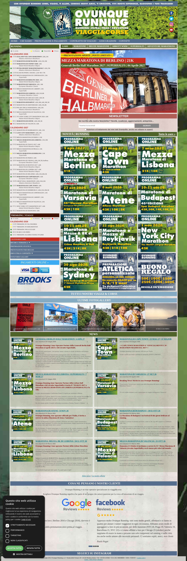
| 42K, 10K (30, 84)
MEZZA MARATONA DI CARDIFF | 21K (30, 89)
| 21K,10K (32, 140)
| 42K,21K (32, 56)
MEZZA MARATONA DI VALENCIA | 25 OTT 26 (142, 441)
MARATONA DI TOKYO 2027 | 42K (28, 144)
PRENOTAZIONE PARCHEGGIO (22, 250)
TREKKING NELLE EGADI (26, 229)
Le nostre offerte (98, 476)
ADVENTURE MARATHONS (161, 46)
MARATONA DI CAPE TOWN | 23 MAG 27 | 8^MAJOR (145, 339)
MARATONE (80, 46)
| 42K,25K (33, 68)
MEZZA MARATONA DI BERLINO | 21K (97, 60)
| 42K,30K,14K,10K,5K (33, 102)
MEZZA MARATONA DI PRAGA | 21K (29, 149)
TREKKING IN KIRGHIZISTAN (27, 227)
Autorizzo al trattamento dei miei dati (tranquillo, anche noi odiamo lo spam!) (119, 129)
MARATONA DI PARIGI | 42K (27, 158)
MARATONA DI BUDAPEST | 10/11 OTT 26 (140, 411)
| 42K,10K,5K (29, 121)
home (14, 41)
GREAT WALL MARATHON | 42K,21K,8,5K (31, 181)
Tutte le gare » (167, 134)
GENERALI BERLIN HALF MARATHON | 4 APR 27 (59, 339)
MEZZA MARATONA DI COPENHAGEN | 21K (32, 75)
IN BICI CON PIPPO (23, 232)
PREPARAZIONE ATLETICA (21, 246)
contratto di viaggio (83, 41)
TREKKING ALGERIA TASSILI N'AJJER (30, 235)
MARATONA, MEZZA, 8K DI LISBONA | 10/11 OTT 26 (61, 441)
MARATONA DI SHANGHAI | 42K (28, 210)
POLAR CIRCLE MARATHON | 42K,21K (30, 107)
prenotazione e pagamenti (51, 41)
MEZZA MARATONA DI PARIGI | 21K (29, 137)
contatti (124, 41)
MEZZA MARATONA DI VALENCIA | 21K (31, 112)
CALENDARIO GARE (18, 239)
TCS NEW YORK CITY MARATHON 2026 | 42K (32, 116)
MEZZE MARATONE (99, 46)
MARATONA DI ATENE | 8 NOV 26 (51, 411)
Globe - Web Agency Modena (93, 559)
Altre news (86, 476)
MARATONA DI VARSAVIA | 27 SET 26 (138, 374)
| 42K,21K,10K (32, 61)
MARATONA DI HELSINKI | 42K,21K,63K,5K (32, 174)
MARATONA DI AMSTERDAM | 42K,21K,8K (32, 105)
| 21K (31, 153)
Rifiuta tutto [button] (33, 548)
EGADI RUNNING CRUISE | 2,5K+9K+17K (31, 73)
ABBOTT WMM (119, 46)
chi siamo (26, 41)
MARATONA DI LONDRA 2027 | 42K (29, 169)
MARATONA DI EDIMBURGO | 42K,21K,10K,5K (33, 190)
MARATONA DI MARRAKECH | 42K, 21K (31, 130)
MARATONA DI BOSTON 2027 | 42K (29, 165)
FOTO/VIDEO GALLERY (19, 257)
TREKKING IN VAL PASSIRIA (27, 224)
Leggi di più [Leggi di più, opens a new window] (26, 519)
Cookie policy (141, 558)
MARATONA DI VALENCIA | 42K (28, 123)
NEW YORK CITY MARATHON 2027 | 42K (31, 206)
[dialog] (24, 527)
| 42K (29, 64)
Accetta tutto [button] (14, 548)
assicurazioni (107, 41)
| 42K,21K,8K (30, 93)
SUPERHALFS (137, 46)
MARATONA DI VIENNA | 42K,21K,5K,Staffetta (32, 160)
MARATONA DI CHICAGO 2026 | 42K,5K (30, 98)
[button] (91, 546)
